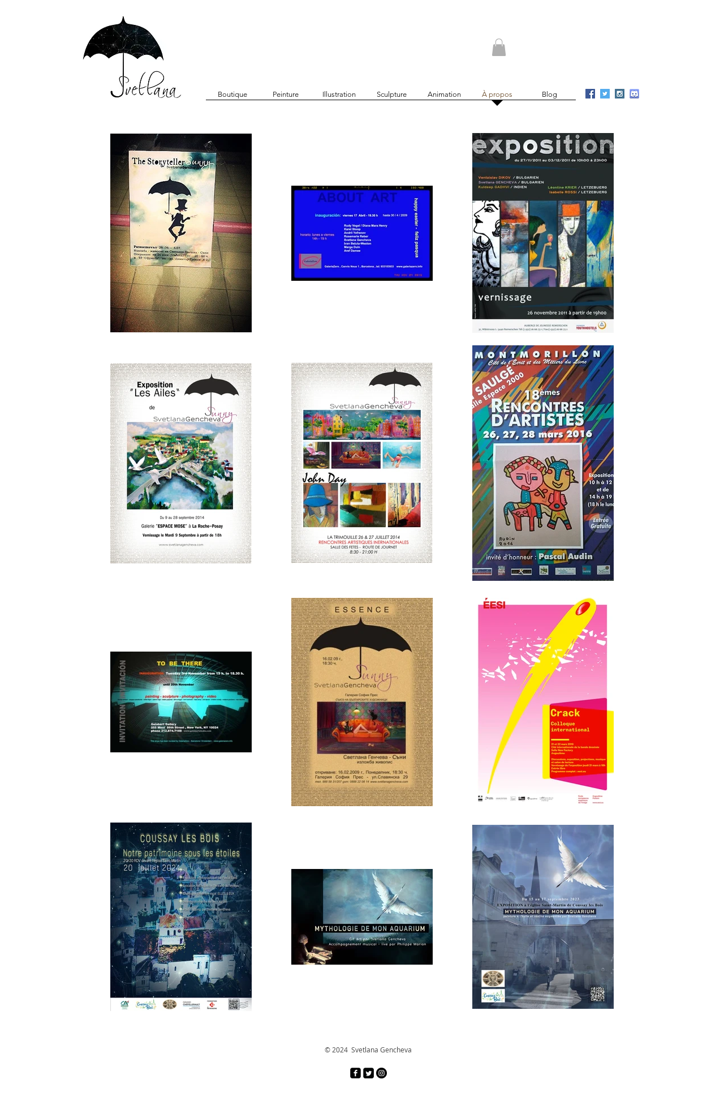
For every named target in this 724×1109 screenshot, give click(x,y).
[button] (499, 47)
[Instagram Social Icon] (619, 94)
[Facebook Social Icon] (590, 94)
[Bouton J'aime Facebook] (550, 21)
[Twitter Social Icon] (605, 94)
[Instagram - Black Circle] (381, 1073)
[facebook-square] (355, 1073)
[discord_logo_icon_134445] (634, 94)
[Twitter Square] (368, 1073)
